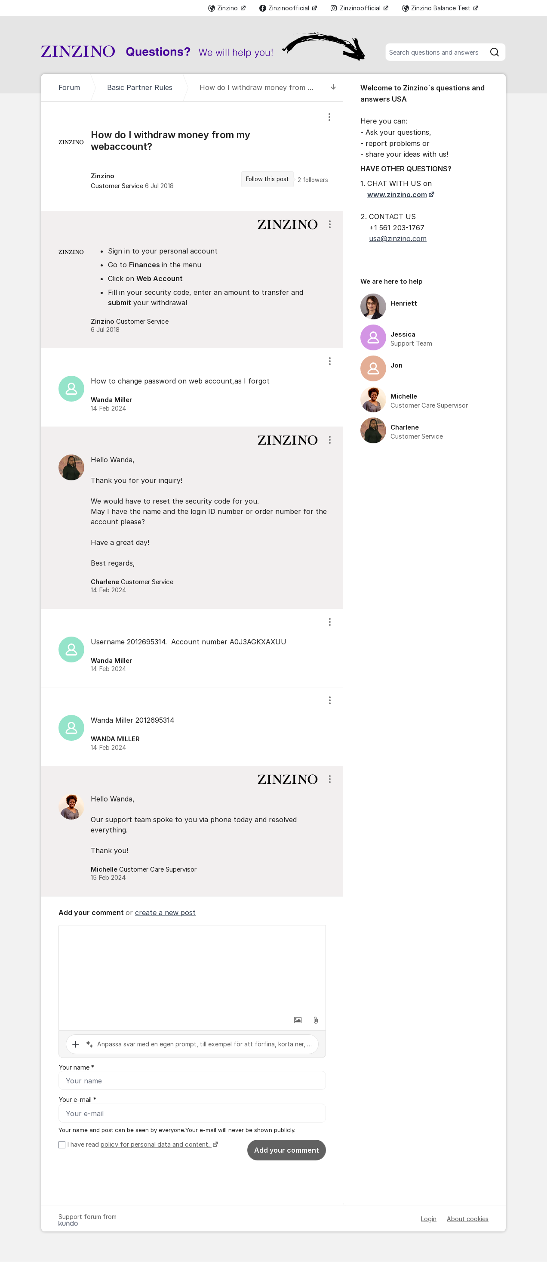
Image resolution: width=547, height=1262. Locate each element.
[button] (297, 1020)
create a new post (165, 912)
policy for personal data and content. (156, 1145)
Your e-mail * (77, 1100)
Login (428, 1219)
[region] (192, 156)
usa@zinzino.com (398, 238)
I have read (141, 1145)
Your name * (76, 1067)
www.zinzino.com (397, 194)
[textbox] (192, 968)
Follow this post (267, 179)
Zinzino (224, 8)
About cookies (468, 1219)
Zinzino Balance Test (437, 8)
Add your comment (286, 1150)
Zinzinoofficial (285, 8)
